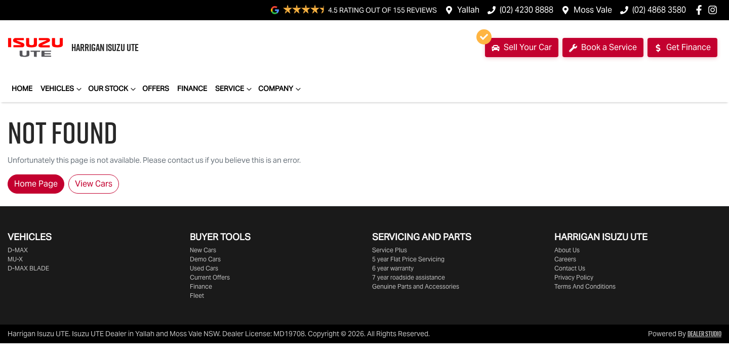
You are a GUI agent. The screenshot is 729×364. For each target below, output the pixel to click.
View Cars (93, 183)
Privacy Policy (573, 277)
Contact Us (569, 268)
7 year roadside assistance (408, 277)
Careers (565, 259)
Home (22, 88)
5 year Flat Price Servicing (408, 259)
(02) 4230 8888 (526, 10)
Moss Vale (593, 10)
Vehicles (62, 89)
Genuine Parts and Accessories (415, 286)
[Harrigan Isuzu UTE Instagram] (714, 10)
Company (280, 89)
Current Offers (210, 277)
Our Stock (113, 89)
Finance (192, 88)
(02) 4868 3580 (659, 10)
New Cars (203, 250)
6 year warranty (393, 268)
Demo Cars (205, 259)
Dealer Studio (704, 334)
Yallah (468, 10)
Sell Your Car (518, 45)
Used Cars (204, 268)
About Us (567, 250)
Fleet (197, 295)
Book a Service (603, 47)
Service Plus (389, 250)
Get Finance (682, 47)
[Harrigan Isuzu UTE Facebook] (701, 10)
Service (234, 89)
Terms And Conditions (585, 286)
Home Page (36, 183)
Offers (155, 88)
